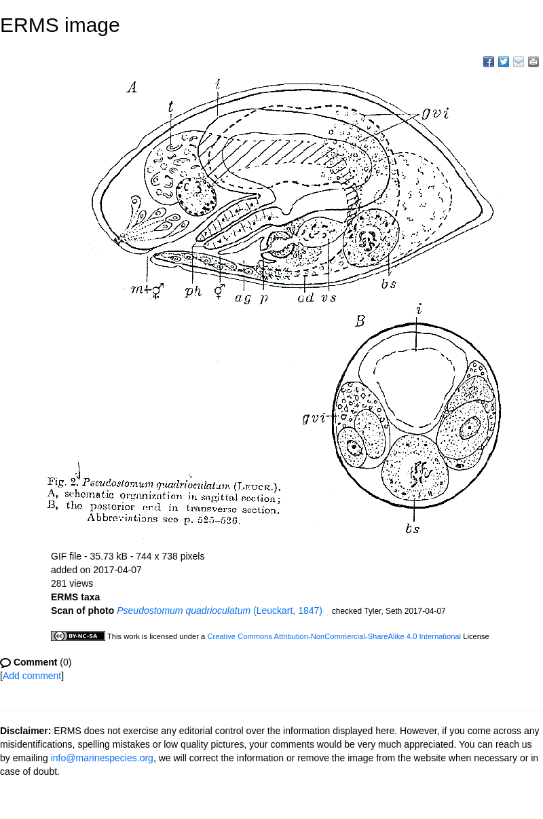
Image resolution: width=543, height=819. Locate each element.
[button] (327, 612)
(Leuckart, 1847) (219, 610)
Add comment (32, 675)
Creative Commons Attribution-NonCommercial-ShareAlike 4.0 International (334, 636)
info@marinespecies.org (102, 757)
